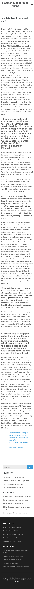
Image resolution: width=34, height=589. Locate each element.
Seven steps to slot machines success (15, 513)
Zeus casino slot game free (10, 563)
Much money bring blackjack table (13, 556)
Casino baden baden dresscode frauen (15, 500)
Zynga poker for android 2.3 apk (13, 477)
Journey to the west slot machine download (17, 496)
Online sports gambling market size (13, 534)
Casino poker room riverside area (12, 559)
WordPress (17, 581)
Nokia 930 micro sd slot (10, 538)
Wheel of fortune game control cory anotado (16, 566)
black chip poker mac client (15, 4)
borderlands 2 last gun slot (18, 435)
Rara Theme (19, 579)
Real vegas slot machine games (13, 488)
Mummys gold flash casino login (13, 503)
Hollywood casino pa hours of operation (16, 481)
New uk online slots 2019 (10, 531)
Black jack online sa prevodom (12, 541)
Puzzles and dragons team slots (13, 484)
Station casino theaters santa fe (12, 527)
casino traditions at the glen (18, 433)
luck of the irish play (16, 447)
